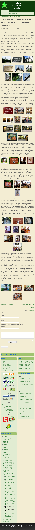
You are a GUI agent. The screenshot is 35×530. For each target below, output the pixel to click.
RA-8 (22, 364)
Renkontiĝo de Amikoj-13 (8, 460)
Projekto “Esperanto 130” (8, 459)
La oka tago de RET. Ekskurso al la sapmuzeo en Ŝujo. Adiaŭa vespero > (27, 306)
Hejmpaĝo (3, 326)
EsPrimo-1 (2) (21, 361)
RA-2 (28, 362)
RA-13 (20, 362)
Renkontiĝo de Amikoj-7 (8, 463)
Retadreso (3, 320)
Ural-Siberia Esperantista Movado (16, 5)
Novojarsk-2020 (6, 454)
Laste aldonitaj (6, 368)
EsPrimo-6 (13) (23, 367)
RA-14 (23, 362)
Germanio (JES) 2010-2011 (25, 402)
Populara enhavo (6, 362)
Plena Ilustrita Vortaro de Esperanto (9, 404)
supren (19, 303)
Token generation (6, 364)
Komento (3, 331)
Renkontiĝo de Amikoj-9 (8, 467)
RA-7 (20, 364)
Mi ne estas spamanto (6, 349)
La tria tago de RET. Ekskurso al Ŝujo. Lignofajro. (9, 484)
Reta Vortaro (8, 406)
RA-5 (30, 362)
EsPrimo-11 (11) (27, 361)
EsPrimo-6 (5, 447)
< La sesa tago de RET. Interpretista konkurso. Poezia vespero (7, 304)
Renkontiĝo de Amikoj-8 (8, 465)
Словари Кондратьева (8, 410)
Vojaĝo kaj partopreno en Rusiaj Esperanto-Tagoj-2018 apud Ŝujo (13, 16)
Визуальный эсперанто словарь (8, 412)
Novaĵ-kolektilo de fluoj (8, 369)
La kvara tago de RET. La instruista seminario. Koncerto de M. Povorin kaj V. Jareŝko (10, 490)
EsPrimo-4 (5, 444)
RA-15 (25, 362)
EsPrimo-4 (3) (22, 365)
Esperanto (5, 11)
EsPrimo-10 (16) (23, 369)
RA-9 (25, 364)
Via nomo (3, 315)
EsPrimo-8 (5, 451)
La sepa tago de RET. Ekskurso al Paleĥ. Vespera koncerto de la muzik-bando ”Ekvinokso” (10, 509)
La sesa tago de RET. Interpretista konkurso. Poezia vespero (10, 503)
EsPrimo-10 (5, 441)
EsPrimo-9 (5, 452)
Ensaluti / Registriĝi (13, 13)
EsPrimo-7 (5, 449)
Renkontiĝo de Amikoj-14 (8, 462)
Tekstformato (5, 342)
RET (4, 30)
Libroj (4, 361)
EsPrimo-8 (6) (22, 368)
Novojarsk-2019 (6, 436)
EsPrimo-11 (5, 442)
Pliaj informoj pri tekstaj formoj (25, 340)
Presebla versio (31, 310)
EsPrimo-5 (5, 446)
